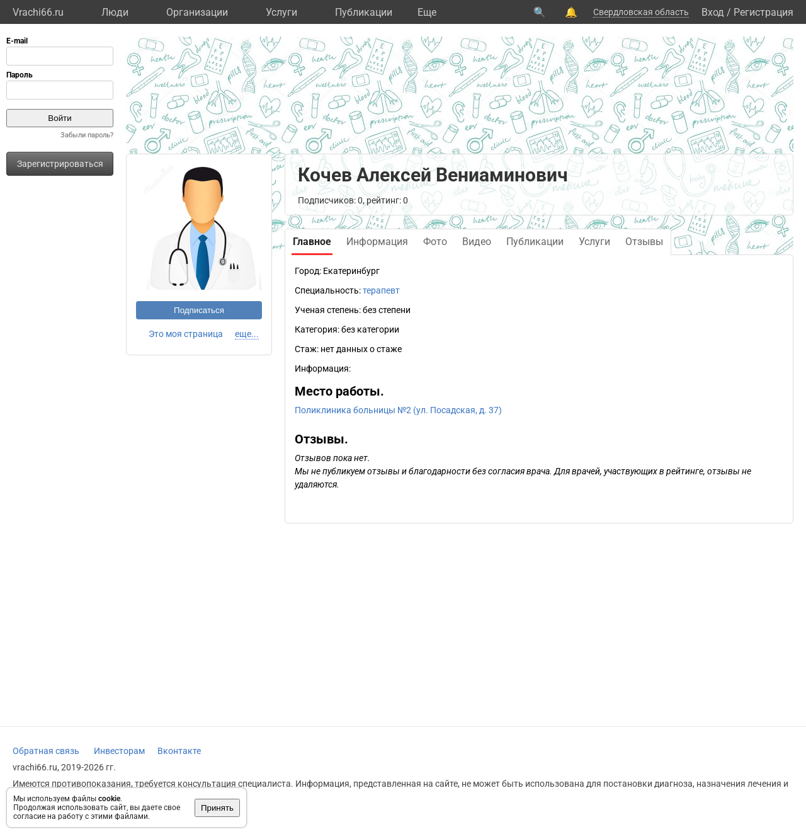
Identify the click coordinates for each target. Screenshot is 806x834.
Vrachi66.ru (38, 12)
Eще (426, 12)
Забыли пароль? (86, 135)
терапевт (381, 290)
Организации (197, 12)
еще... (247, 334)
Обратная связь (46, 751)
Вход (712, 12)
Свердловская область (641, 12)
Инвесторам (119, 751)
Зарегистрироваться (60, 164)
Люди (114, 12)
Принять (217, 808)
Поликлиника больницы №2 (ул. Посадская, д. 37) (398, 410)
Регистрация (763, 12)
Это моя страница (186, 334)
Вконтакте (179, 751)
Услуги (281, 12)
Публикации (363, 12)
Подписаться (199, 310)
